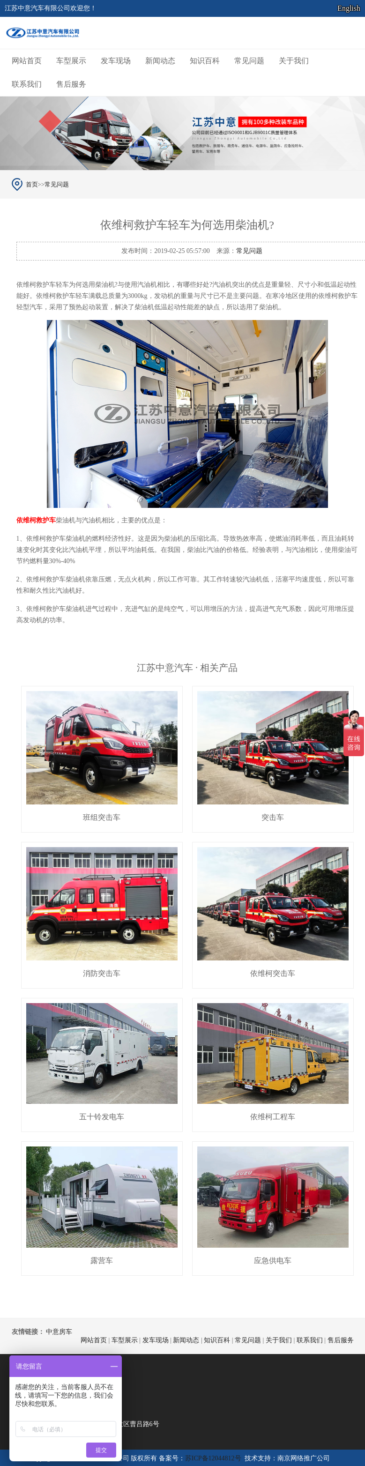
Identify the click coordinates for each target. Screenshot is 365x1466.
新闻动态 (160, 61)
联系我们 (27, 84)
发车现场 (116, 61)
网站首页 (27, 61)
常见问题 (249, 61)
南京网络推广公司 (303, 1458)
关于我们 (294, 61)
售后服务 (71, 84)
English (348, 8)
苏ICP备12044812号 (213, 1458)
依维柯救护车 (36, 520)
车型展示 (71, 61)
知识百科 (205, 61)
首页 (32, 184)
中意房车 (59, 1331)
